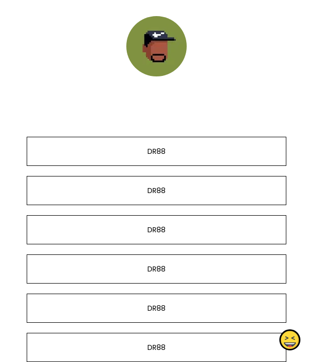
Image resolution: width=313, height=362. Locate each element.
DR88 (156, 151)
